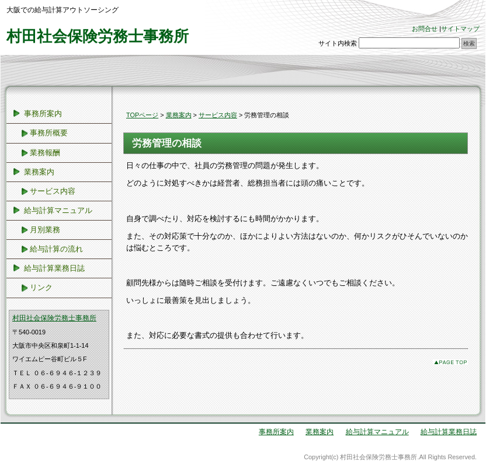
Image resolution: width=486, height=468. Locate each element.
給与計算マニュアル (58, 210)
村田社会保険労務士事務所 (97, 36)
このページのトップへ (450, 362)
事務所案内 (43, 113)
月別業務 (45, 229)
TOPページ (142, 114)
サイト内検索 (337, 43)
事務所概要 (49, 132)
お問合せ (425, 28)
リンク (41, 287)
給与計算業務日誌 (54, 268)
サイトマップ (460, 28)
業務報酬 (45, 152)
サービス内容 (218, 114)
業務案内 (179, 114)
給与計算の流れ (56, 249)
